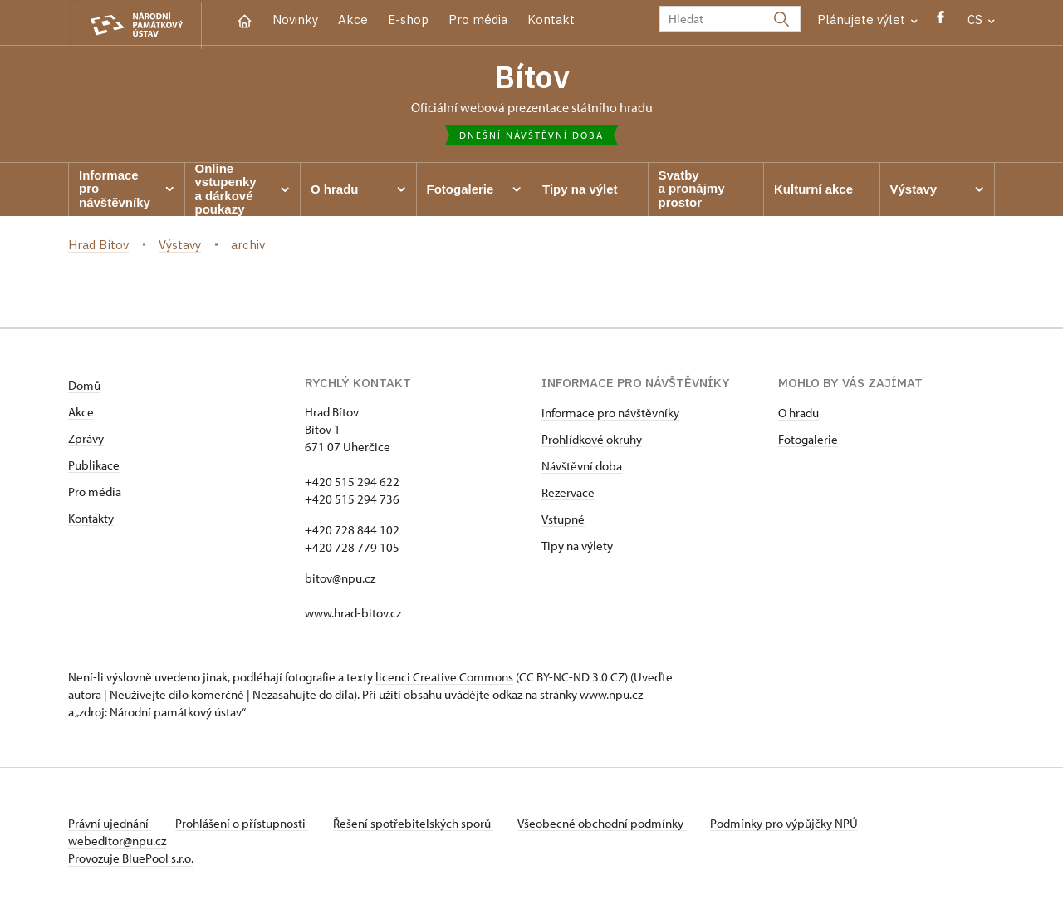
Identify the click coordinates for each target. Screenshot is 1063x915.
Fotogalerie (808, 441)
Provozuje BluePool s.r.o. (130, 860)
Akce (353, 19)
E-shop (408, 19)
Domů (84, 387)
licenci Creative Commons (444, 678)
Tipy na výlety (577, 547)
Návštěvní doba (581, 467)
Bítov (531, 77)
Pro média (477, 19)
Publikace (94, 467)
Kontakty (91, 520)
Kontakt (551, 19)
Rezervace (568, 494)
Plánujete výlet (867, 19)
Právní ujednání (109, 825)
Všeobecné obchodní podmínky (608, 825)
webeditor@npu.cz (117, 842)
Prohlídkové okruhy (591, 441)
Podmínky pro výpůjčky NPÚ (793, 825)
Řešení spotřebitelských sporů (417, 825)
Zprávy (86, 440)
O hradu (798, 414)
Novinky (295, 19)
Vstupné (563, 521)
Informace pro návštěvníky (610, 414)
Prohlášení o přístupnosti (244, 825)
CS (981, 19)
